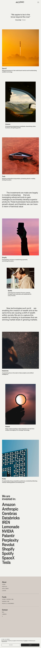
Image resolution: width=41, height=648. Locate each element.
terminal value (17, 206)
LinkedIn (4, 614)
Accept (30, 644)
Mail (3, 612)
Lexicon (4, 590)
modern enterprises (12, 195)
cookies (25, 640)
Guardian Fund (5, 601)
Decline (11, 644)
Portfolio (4, 586)
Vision (3, 584)
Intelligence (5, 588)
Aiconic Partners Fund (7, 599)
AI (30, 308)
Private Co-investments (8, 603)
